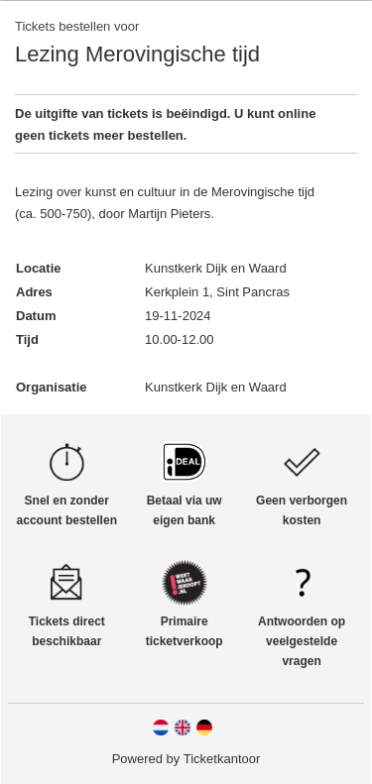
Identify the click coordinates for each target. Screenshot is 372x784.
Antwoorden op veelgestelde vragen (301, 641)
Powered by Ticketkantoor (186, 758)
